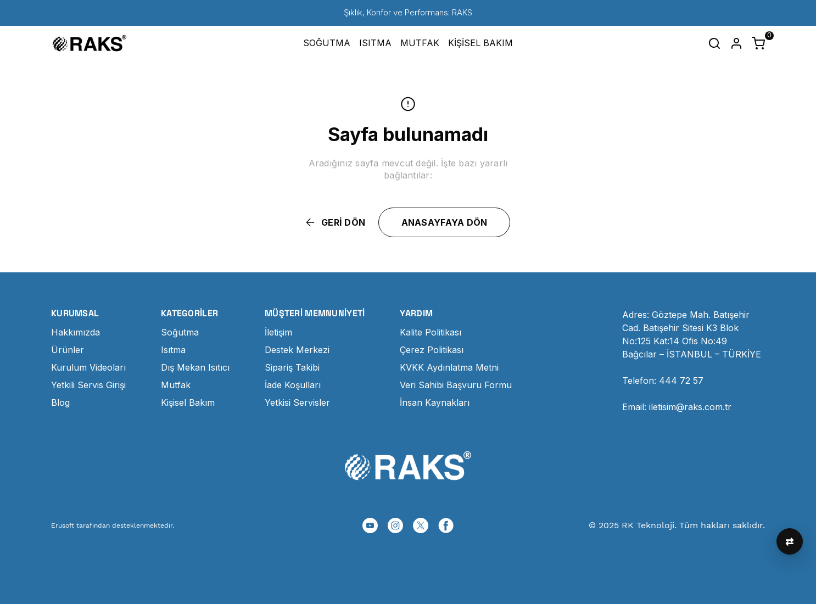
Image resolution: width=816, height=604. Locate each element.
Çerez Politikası (431, 349)
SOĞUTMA (326, 42)
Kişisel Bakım (188, 402)
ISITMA (375, 42)
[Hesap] (736, 43)
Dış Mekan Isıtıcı (195, 367)
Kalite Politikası (430, 332)
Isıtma (173, 349)
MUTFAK (419, 42)
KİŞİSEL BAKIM (480, 42)
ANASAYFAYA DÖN (444, 222)
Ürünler (67, 349)
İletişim (278, 332)
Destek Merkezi (297, 349)
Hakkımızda (75, 332)
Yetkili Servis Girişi (88, 384)
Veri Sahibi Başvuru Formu (456, 384)
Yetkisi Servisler (297, 402)
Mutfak (176, 384)
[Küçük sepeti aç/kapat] (758, 43)
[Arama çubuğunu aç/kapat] (714, 43)
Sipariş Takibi (292, 367)
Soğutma (180, 332)
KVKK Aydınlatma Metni (449, 367)
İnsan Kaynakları (435, 402)
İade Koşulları (293, 384)
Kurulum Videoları (88, 367)
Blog (60, 402)
